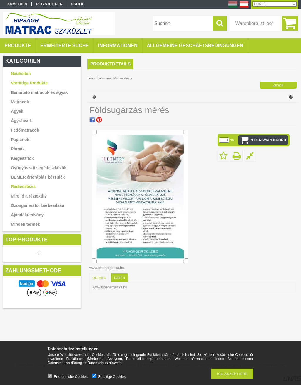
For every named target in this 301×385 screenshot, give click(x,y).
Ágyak (17, 111)
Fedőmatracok (25, 130)
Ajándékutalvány (27, 215)
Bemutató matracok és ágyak (39, 92)
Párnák (18, 149)
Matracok (20, 101)
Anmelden (17, 4)
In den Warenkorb (268, 140)
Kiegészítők (22, 158)
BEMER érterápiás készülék (38, 177)
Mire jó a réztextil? (29, 196)
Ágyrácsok (21, 120)
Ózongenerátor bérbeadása (37, 205)
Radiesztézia (23, 186)
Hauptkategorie (100, 78)
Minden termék (25, 224)
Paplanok (20, 139)
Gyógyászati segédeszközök (38, 167)
